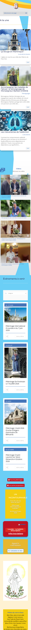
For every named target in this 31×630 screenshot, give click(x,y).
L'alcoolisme (26, 135)
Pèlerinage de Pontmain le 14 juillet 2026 (15, 382)
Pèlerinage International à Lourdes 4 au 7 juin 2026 (15, 328)
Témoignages (26, 93)
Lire (28, 62)
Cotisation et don (16, 551)
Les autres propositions (16, 485)
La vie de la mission (24, 54)
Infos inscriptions (15, 533)
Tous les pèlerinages (16, 480)
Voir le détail (20, 336)
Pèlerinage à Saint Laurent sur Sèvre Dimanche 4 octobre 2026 (14, 458)
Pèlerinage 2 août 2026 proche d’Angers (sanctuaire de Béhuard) (15, 431)
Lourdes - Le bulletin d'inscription (15, 530)
